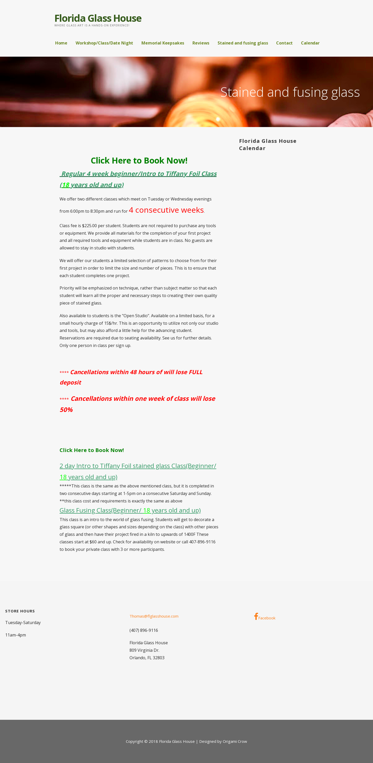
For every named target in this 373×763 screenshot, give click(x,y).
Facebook (264, 616)
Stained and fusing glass (243, 43)
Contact (284, 43)
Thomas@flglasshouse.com (154, 616)
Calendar (310, 43)
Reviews (200, 43)
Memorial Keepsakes (162, 43)
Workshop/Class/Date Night (104, 43)
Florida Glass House (97, 18)
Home (61, 43)
